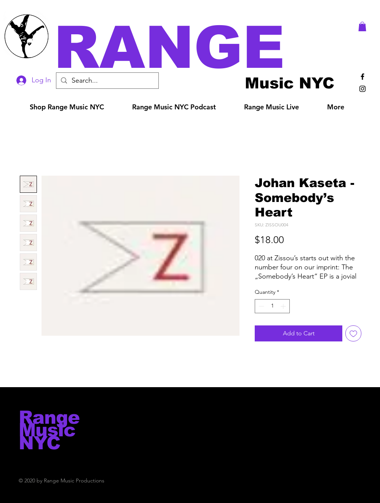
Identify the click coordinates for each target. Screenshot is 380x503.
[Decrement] (260, 306)
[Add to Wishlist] (353, 333)
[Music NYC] (289, 83)
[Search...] (107, 80)
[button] (201, 47)
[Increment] (284, 306)
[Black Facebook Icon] (362, 76)
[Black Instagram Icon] (362, 89)
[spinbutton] (272, 306)
